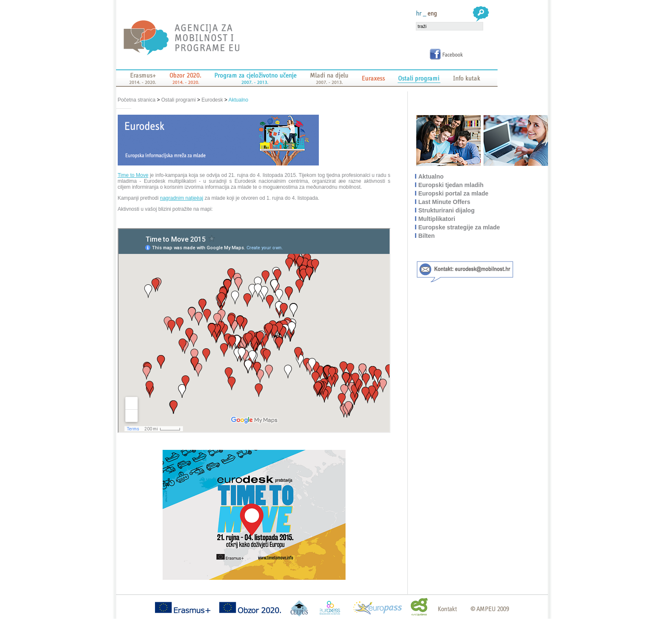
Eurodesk (212, 100)
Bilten (427, 235)
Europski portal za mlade (454, 193)
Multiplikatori (437, 218)
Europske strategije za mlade (459, 227)
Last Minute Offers (444, 201)
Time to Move (133, 175)
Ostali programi (178, 100)
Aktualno (239, 100)
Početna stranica (137, 100)
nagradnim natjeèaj (181, 198)
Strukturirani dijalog (447, 210)
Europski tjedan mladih (451, 185)
